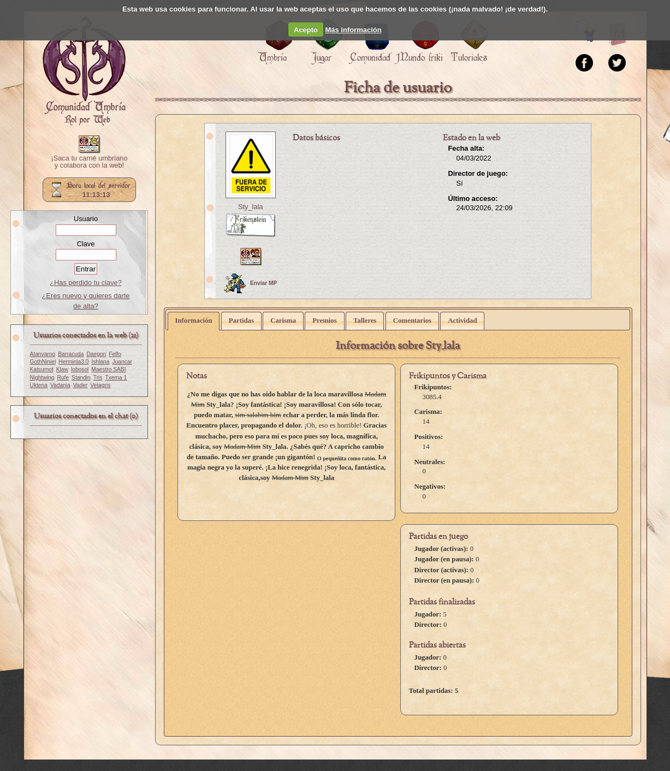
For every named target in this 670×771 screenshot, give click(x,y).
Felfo (115, 354)
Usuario (86, 219)
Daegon (96, 354)
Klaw (62, 369)
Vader (80, 385)
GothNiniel (43, 362)
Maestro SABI (108, 369)
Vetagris (100, 385)
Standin (81, 378)
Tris (98, 378)
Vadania (60, 385)
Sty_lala (250, 207)
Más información (353, 30)
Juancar (122, 362)
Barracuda (71, 354)
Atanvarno (43, 354)
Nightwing (42, 378)
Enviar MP (250, 283)
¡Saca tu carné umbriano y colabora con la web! (89, 162)
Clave (86, 244)
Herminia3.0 (73, 362)
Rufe (63, 378)
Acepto (306, 30)
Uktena (39, 385)
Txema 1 (116, 378)
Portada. (84, 71)
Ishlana (100, 362)
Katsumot (42, 369)
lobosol (79, 369)
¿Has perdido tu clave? (86, 282)
